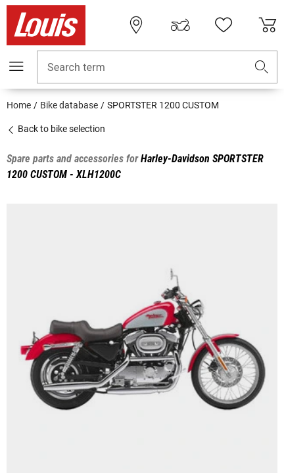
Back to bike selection (56, 129)
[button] (262, 67)
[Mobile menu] (16, 66)
